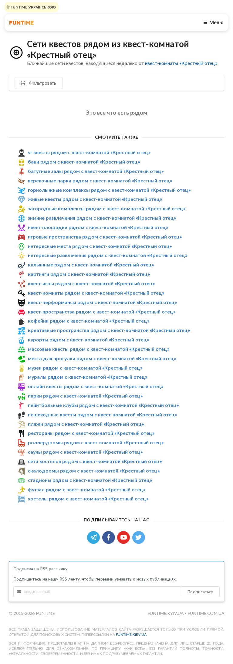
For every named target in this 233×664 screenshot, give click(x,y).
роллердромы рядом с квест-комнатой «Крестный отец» (96, 442)
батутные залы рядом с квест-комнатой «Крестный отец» (96, 171)
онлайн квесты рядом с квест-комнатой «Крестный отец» (95, 386)
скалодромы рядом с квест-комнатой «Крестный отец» (94, 470)
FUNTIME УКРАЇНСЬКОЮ (33, 7)
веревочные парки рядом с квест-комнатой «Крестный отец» (100, 180)
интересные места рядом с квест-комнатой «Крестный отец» (100, 246)
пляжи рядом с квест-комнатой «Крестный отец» (86, 424)
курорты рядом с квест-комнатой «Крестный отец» (88, 339)
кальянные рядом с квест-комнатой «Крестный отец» (91, 264)
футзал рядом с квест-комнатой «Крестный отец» (86, 489)
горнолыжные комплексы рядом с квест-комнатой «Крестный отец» (109, 190)
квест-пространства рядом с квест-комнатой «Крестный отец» (101, 311)
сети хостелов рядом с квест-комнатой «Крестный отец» (95, 461)
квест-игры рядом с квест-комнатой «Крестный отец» (91, 283)
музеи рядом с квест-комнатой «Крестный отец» (85, 368)
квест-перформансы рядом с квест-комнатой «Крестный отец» (102, 302)
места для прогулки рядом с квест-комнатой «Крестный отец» (102, 358)
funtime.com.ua (205, 613)
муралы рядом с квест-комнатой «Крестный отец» (87, 377)
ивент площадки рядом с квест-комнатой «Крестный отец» (98, 227)
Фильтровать (38, 83)
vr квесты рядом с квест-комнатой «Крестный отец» (89, 152)
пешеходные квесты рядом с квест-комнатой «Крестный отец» (102, 414)
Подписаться (200, 591)
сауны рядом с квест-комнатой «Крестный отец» (85, 452)
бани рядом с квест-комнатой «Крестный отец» (84, 161)
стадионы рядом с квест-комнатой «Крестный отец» (90, 480)
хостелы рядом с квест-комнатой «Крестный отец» (88, 498)
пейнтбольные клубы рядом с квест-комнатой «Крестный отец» (103, 405)
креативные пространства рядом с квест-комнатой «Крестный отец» (109, 330)
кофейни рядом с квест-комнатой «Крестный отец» (88, 321)
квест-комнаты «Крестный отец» (181, 63)
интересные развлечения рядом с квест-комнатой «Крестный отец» (107, 255)
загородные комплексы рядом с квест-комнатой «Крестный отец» (106, 208)
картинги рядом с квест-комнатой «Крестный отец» (89, 274)
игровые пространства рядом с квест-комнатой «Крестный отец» (105, 236)
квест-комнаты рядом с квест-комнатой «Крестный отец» (96, 293)
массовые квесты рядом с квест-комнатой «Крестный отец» (98, 349)
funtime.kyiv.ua (166, 613)
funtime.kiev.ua (131, 634)
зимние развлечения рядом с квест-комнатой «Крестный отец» (102, 218)
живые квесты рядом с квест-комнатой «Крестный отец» (95, 199)
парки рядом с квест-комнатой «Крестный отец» (85, 395)
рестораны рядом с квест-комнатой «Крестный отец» (91, 433)
